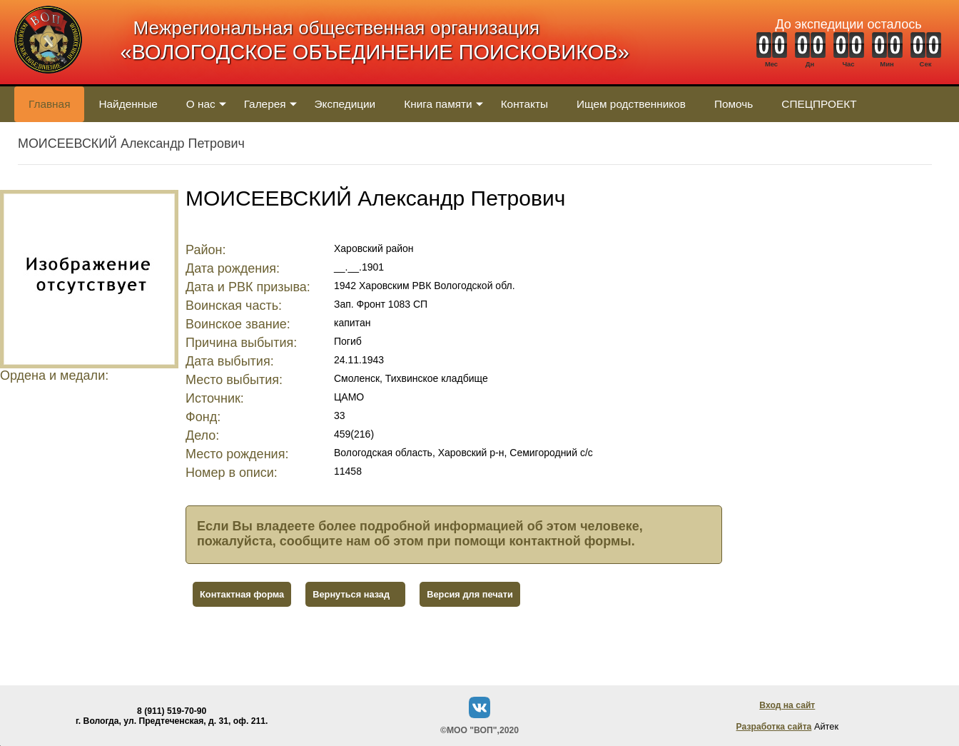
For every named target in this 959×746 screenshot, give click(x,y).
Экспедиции (345, 104)
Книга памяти (438, 104)
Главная (49, 104)
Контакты (524, 104)
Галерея (265, 104)
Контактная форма (242, 594)
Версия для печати (470, 594)
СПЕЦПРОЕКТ (818, 104)
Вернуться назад (351, 594)
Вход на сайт (787, 705)
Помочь (733, 104)
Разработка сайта (774, 727)
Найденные (127, 104)
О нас (200, 104)
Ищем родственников (631, 104)
